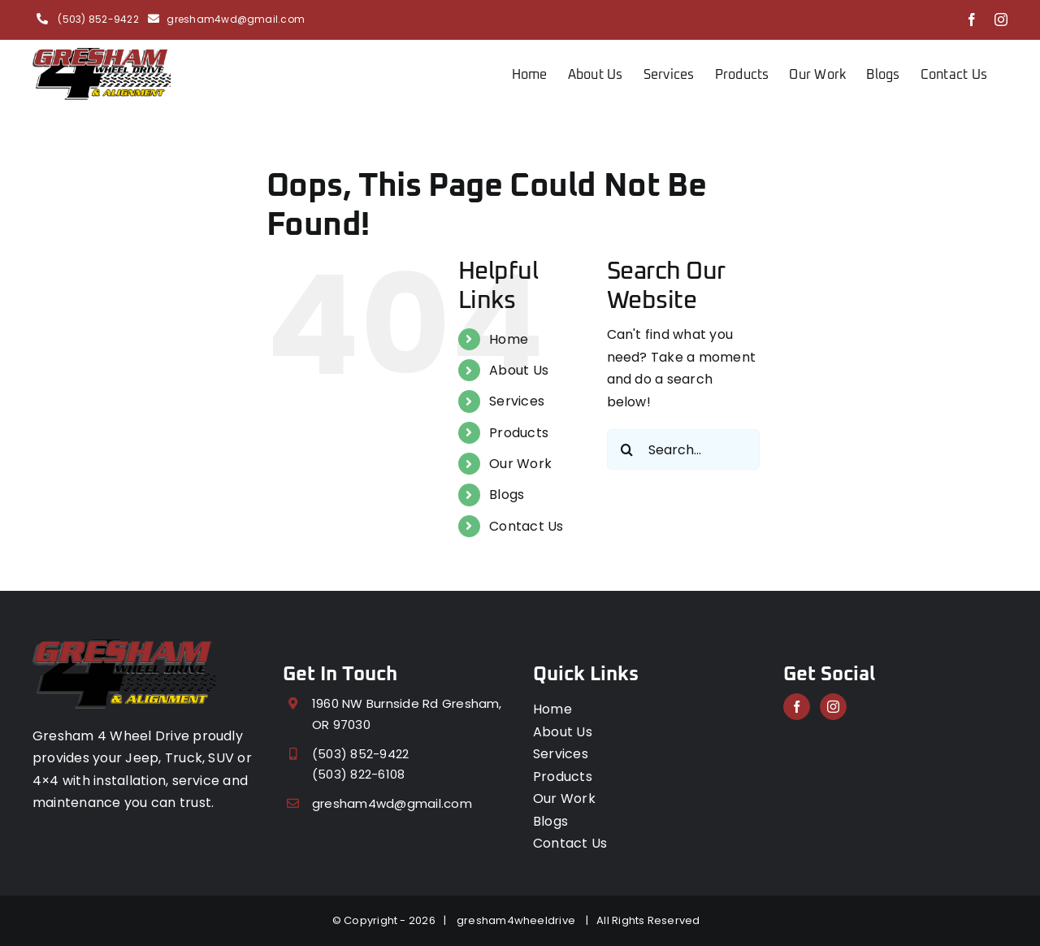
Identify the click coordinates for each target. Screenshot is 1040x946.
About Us (518, 370)
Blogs (506, 494)
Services (516, 401)
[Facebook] (796, 706)
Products (518, 432)
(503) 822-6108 (358, 774)
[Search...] (683, 449)
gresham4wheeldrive (519, 920)
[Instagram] (833, 706)
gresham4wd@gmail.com (236, 19)
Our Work (520, 463)
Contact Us (526, 526)
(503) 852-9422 (97, 19)
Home (508, 339)
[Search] (627, 449)
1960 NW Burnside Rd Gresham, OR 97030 (407, 714)
